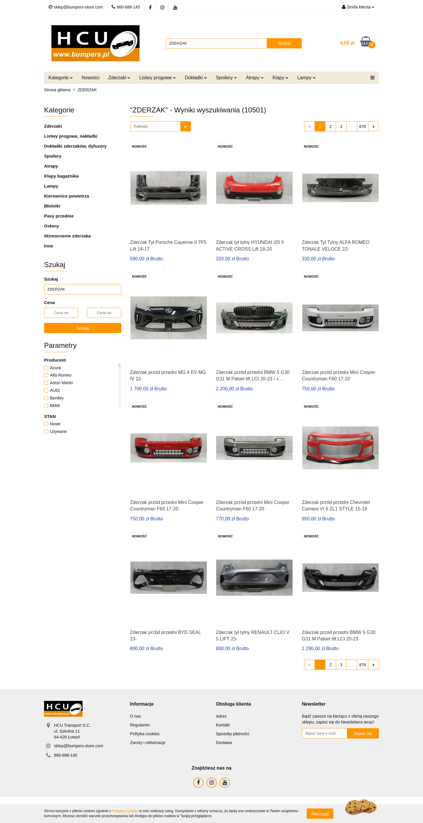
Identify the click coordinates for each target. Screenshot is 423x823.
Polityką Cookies (125, 811)
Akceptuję (320, 813)
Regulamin (140, 725)
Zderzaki (119, 77)
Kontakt (223, 725)
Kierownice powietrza (66, 195)
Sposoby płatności (232, 733)
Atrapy (255, 77)
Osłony (51, 225)
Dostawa (224, 742)
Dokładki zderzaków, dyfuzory (75, 146)
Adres (221, 716)
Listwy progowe (157, 77)
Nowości (90, 77)
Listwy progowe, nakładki (71, 136)
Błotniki (52, 205)
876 (362, 126)
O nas (135, 716)
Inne (48, 245)
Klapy (280, 77)
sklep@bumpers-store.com (78, 745)
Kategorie (60, 77)
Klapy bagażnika (61, 175)
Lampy (306, 77)
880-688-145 (65, 755)
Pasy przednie (59, 215)
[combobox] (160, 126)
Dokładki (196, 77)
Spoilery (226, 77)
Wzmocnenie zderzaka (67, 235)
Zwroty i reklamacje (148, 742)
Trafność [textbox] (140, 126)
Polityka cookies (145, 733)
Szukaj (82, 328)
